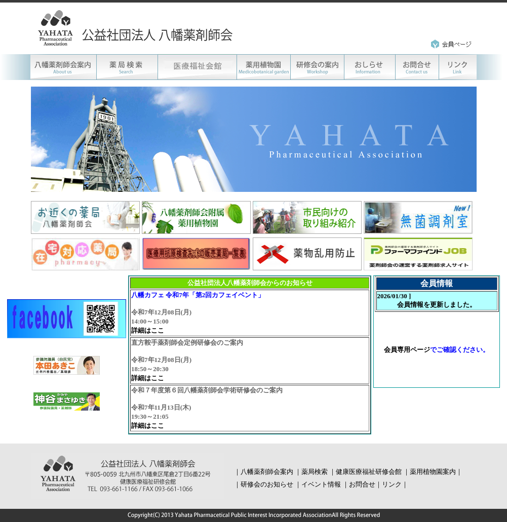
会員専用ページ (407, 349)
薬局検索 (314, 471)
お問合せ (362, 484)
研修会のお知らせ (267, 484)
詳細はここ (147, 330)
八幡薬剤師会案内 (267, 471)
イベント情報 (321, 484)
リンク (392, 484)
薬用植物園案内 (433, 471)
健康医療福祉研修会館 (369, 471)
